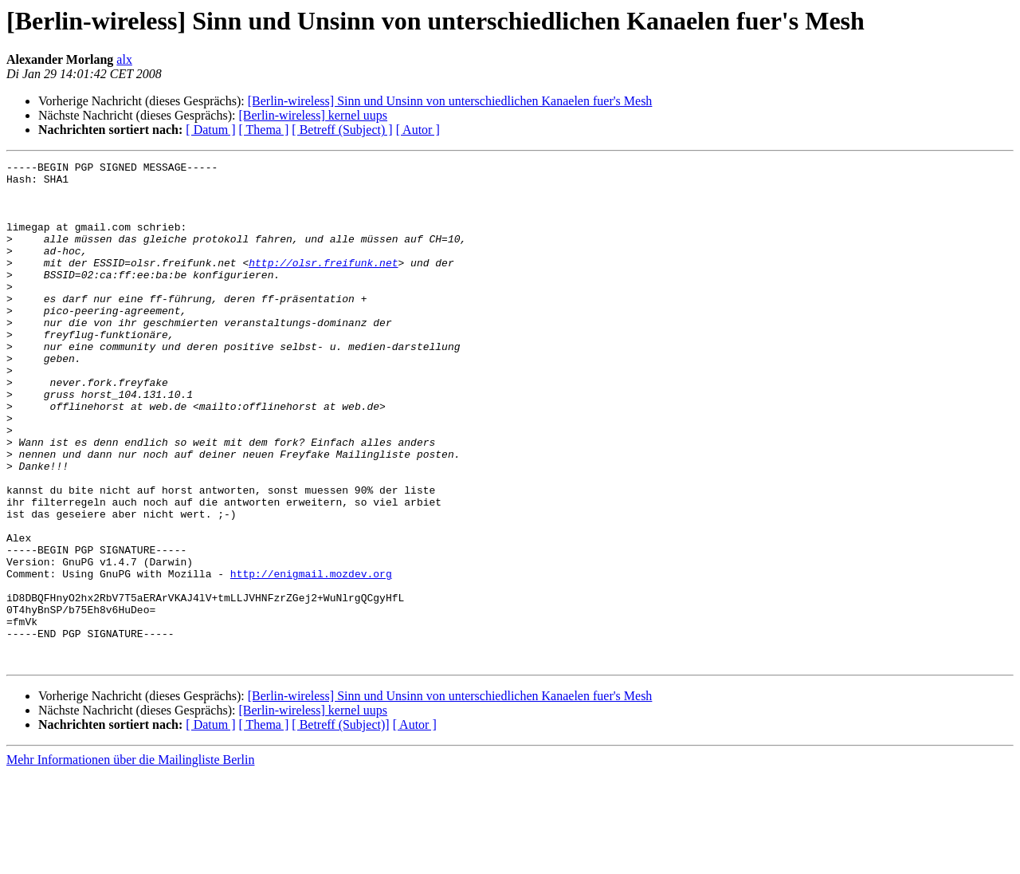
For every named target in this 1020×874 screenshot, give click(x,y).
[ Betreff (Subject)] (340, 825)
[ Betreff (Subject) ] (342, 129)
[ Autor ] (418, 129)
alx (124, 59)
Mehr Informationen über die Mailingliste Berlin (130, 860)
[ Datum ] (210, 129)
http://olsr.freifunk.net (323, 284)
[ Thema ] (264, 129)
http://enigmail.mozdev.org (311, 657)
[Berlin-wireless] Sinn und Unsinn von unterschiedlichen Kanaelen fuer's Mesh (450, 101)
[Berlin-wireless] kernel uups (312, 115)
